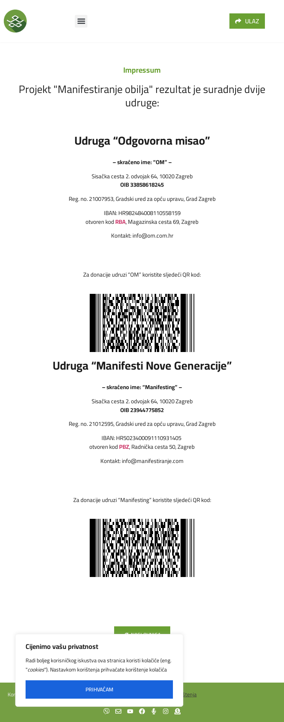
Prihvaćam (99, 689)
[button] (81, 21)
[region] (99, 670)
